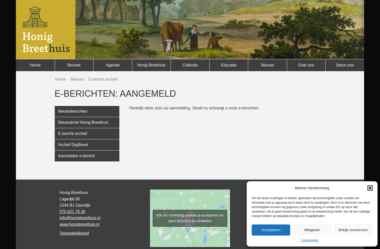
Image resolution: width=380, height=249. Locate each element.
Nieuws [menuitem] (267, 65)
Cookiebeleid (309, 240)
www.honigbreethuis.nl (79, 224)
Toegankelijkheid (74, 233)
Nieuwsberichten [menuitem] (73, 111)
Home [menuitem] (35, 65)
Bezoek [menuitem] (74, 65)
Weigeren (312, 230)
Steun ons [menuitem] (345, 65)
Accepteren (271, 230)
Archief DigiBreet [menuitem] (73, 145)
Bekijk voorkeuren (353, 230)
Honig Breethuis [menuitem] (151, 65)
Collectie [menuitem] (190, 65)
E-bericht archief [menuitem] (72, 133)
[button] (370, 188)
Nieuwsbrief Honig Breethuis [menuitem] (83, 122)
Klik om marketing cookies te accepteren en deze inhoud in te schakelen (190, 218)
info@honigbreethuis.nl (80, 218)
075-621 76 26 (72, 212)
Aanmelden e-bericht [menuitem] (76, 156)
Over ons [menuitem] (306, 65)
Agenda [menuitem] (113, 65)
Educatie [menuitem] (229, 65)
